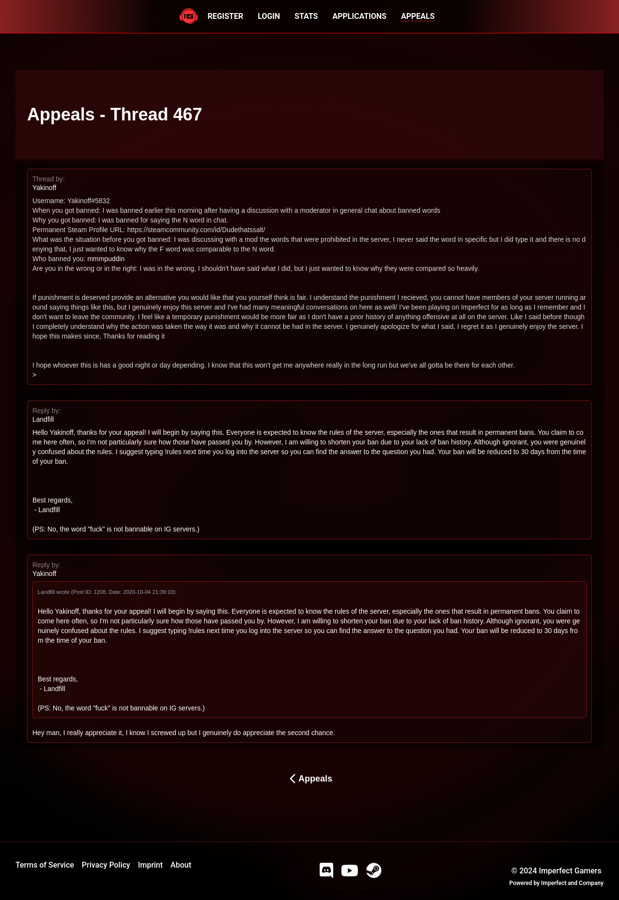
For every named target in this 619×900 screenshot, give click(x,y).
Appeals (309, 778)
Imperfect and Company (572, 883)
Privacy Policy (106, 865)
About (181, 865)
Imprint (150, 865)
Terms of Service (44, 865)
